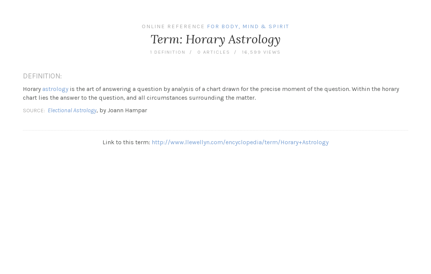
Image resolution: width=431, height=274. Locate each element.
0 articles (213, 52)
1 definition (168, 52)
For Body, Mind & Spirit (248, 26)
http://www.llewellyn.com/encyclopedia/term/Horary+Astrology (240, 142)
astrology (55, 88)
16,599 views (261, 52)
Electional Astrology (72, 110)
